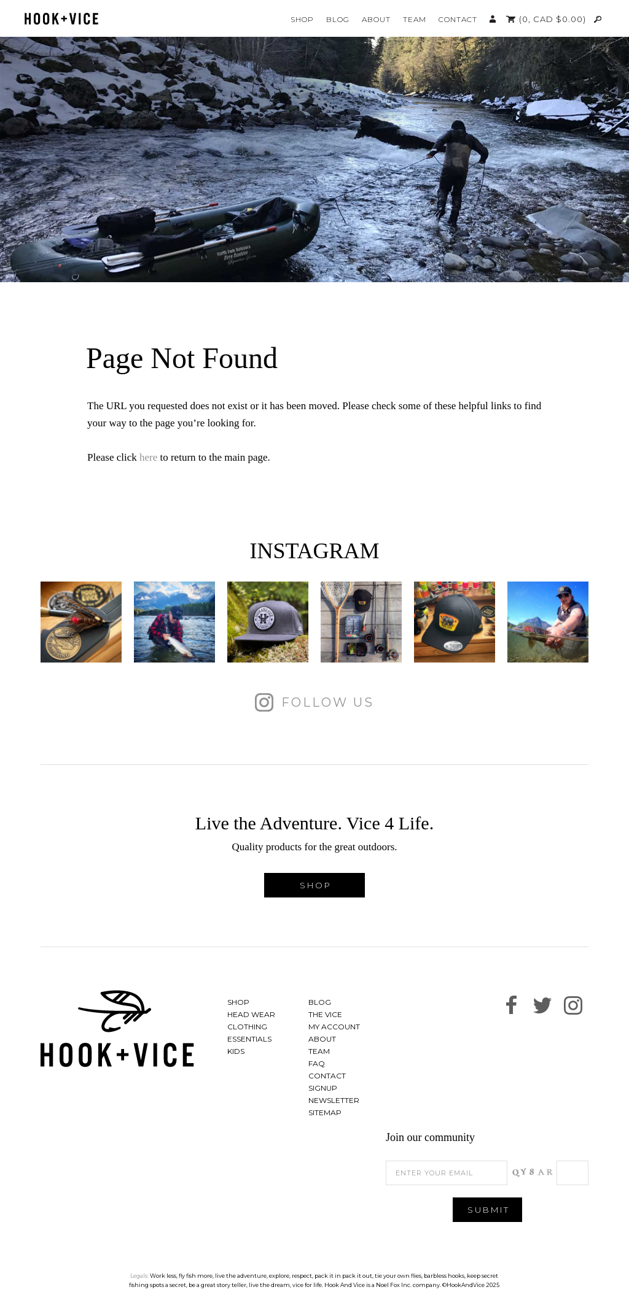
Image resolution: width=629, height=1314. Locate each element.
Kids (235, 1051)
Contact (458, 19)
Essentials (249, 1038)
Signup (322, 1088)
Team (414, 19)
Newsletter (333, 1100)
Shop (302, 19)
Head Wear (251, 1014)
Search (598, 19)
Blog (338, 19)
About (376, 19)
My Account (492, 19)
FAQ (316, 1063)
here (148, 457)
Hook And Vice (117, 1028)
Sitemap (325, 1112)
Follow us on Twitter (542, 1005)
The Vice (325, 1014)
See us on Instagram (573, 1005)
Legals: (139, 1275)
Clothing (247, 1026)
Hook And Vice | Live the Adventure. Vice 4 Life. (61, 19)
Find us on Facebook (511, 1005)
